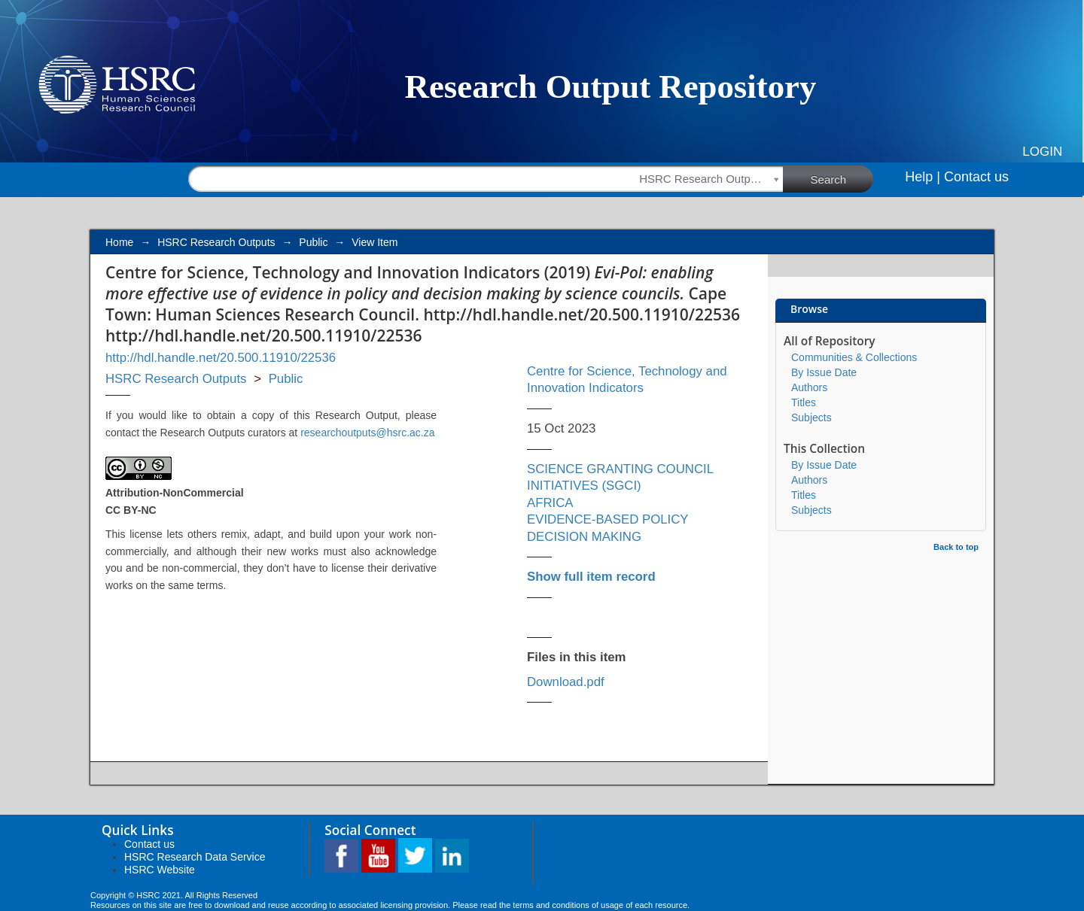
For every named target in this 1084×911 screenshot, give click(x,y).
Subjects (811, 417)
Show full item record (591, 576)
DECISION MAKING (584, 537)
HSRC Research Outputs (216, 242)
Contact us (976, 176)
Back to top (956, 546)
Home (119, 242)
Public (313, 242)
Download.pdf (565, 682)
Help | (922, 176)
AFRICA (550, 503)
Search (842, 178)
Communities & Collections (854, 357)
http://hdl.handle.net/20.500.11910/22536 (220, 358)
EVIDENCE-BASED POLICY (608, 519)
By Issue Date (824, 372)
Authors (809, 387)
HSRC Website (159, 870)
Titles (803, 402)
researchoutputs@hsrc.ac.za (367, 433)
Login (1042, 151)
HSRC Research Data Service (195, 857)
